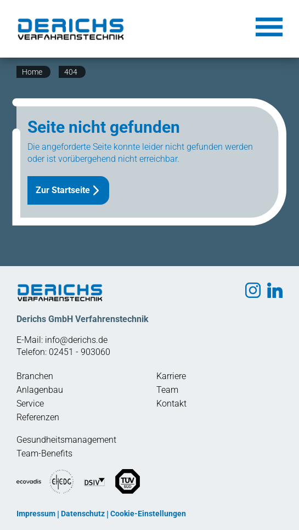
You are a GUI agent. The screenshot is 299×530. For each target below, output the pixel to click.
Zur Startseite (63, 190)
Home (32, 71)
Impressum (35, 513)
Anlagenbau (39, 390)
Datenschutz (83, 513)
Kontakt (171, 403)
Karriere (171, 376)
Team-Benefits (44, 453)
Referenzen (37, 417)
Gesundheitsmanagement (66, 440)
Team (167, 390)
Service (30, 403)
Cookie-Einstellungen (148, 513)
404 (70, 71)
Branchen (34, 376)
